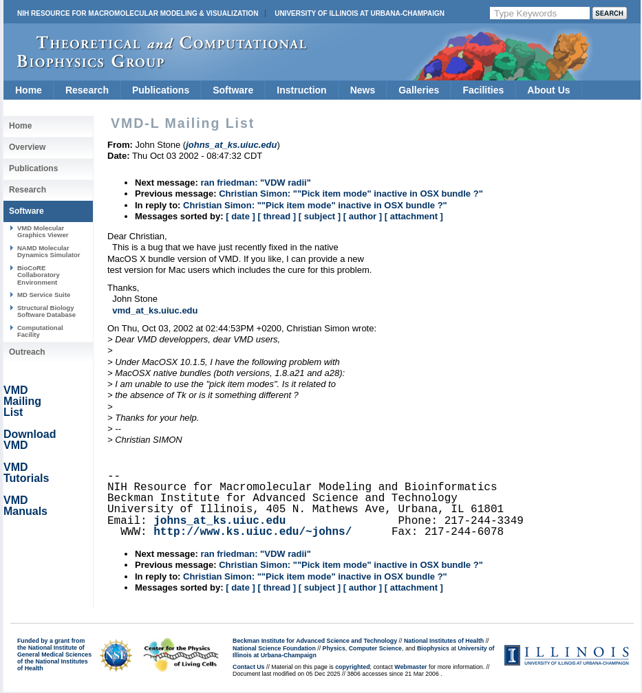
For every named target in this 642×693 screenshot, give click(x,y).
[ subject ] (320, 216)
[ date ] (240, 216)
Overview (27, 147)
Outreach (27, 352)
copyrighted (352, 666)
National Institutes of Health (444, 640)
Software (233, 90)
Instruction (301, 90)
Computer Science (375, 648)
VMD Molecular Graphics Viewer (42, 231)
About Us (548, 90)
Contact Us (248, 666)
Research (87, 90)
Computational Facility (40, 331)
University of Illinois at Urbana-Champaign (360, 13)
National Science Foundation (274, 648)
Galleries (418, 90)
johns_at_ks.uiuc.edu (219, 521)
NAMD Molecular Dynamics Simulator (49, 251)
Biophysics (433, 648)
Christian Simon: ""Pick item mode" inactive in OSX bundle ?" (351, 193)
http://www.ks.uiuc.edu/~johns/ (252, 532)
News (363, 90)
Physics (334, 648)
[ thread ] (276, 216)
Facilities (483, 90)
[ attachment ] (414, 216)
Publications (160, 90)
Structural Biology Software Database (46, 311)
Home (28, 90)
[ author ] (362, 216)
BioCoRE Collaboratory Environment (38, 275)
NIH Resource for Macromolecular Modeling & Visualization (137, 13)
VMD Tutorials (26, 472)
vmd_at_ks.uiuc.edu (154, 310)
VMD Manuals (25, 505)
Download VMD (29, 439)
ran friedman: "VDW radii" (255, 182)
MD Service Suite (43, 294)
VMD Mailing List (22, 401)
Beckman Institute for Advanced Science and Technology (315, 640)
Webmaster (410, 666)
